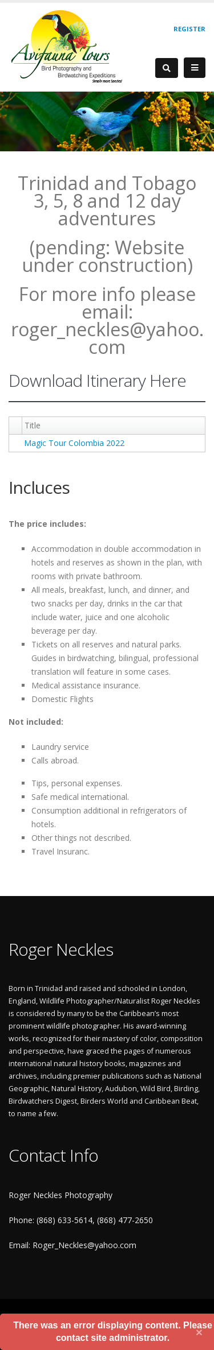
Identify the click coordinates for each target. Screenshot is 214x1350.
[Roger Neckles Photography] (68, 46)
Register (189, 28)
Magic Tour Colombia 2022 (74, 442)
